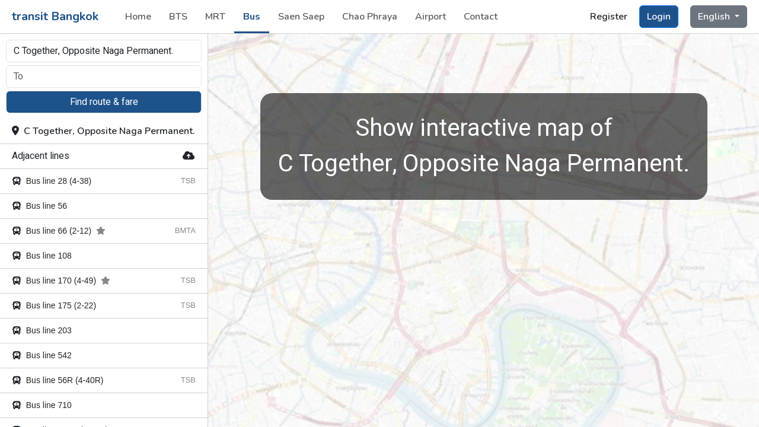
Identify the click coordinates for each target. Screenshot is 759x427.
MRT (215, 16)
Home (138, 16)
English (715, 16)
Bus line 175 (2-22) (54, 305)
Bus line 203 (42, 330)
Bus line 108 (42, 255)
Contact (481, 16)
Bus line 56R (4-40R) (58, 380)
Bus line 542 (42, 355)
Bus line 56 (39, 206)
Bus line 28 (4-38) (51, 181)
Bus (251, 16)
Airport (430, 16)
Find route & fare (104, 102)
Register (608, 16)
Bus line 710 (42, 405)
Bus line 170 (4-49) (61, 280)
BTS (178, 16)
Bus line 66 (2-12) (59, 230)
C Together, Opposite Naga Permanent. (103, 131)
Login (659, 16)
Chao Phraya (369, 16)
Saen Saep (301, 16)
